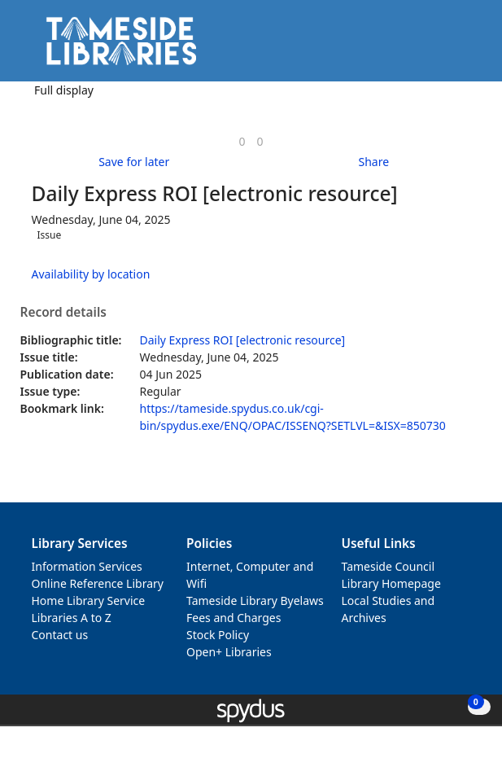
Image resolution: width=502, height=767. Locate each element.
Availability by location (91, 274)
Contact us (60, 634)
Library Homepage (391, 583)
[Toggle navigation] (465, 47)
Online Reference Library (98, 583)
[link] (241, 141)
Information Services (87, 566)
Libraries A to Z (71, 617)
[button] (445, 47)
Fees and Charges (233, 617)
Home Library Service (89, 600)
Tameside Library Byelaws (255, 600)
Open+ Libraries (229, 652)
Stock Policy (217, 634)
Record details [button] (63, 312)
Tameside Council (388, 566)
